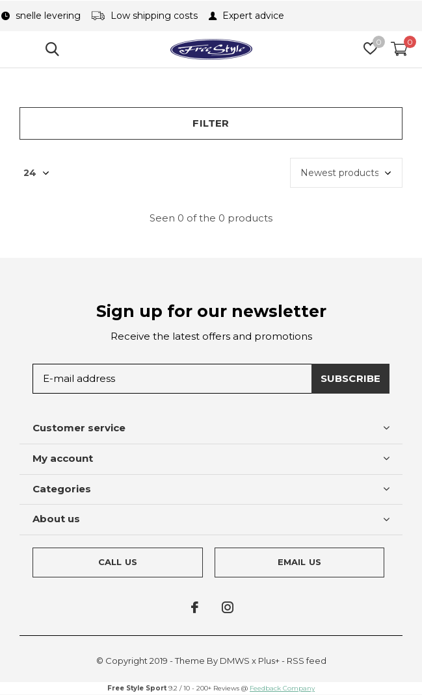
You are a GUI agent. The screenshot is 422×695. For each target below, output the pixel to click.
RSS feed (306, 660)
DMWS (235, 660)
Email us (299, 562)
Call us (117, 562)
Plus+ (269, 660)
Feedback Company (282, 688)
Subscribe (351, 378)
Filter (210, 123)
